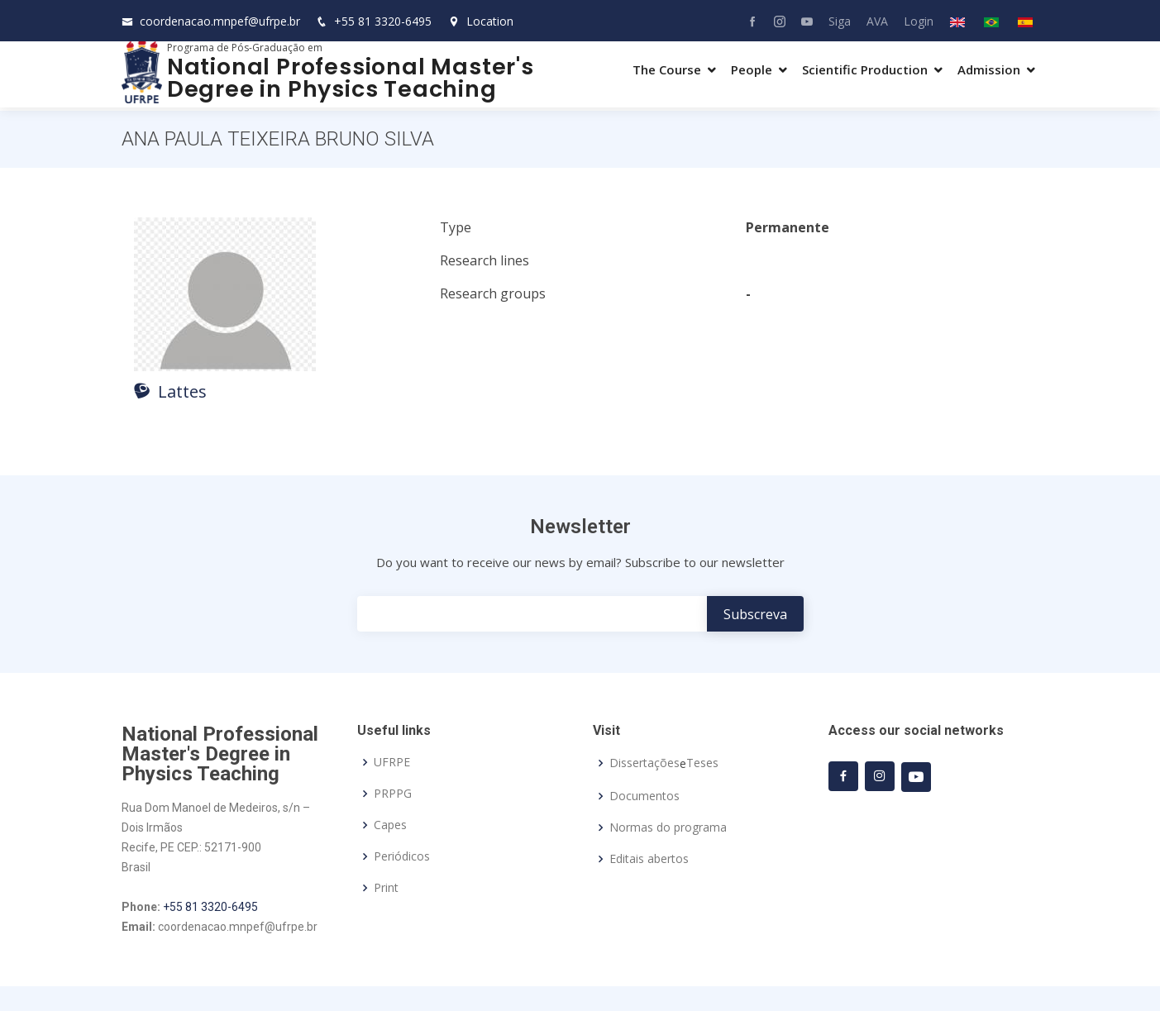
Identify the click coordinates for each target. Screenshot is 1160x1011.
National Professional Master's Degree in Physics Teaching (350, 77)
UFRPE (392, 762)
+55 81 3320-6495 (383, 21)
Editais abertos (649, 859)
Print (386, 888)
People (751, 69)
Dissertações (644, 763)
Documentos (644, 796)
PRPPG (393, 793)
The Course (667, 69)
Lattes (170, 391)
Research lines (484, 260)
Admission (988, 69)
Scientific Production (865, 69)
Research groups (493, 293)
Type (455, 227)
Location (480, 21)
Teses (702, 763)
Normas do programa (668, 827)
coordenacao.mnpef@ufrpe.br (220, 21)
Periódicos (402, 856)
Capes (390, 825)
